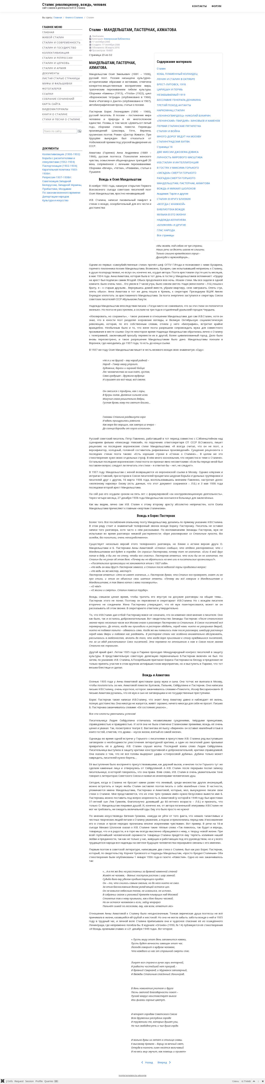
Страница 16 (165, 146)
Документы (50, 73)
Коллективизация (55, 52)
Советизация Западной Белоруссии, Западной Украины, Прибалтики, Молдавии (62, 184)
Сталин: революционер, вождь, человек (74, 4)
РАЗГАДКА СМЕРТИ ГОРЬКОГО (176, 178)
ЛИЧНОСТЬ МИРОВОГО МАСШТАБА (179, 157)
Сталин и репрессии (57, 57)
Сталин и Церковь (55, 63)
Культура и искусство (55, 200)
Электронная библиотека (117, 38)
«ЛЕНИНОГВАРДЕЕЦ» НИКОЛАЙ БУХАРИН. (184, 115)
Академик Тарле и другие (172, 193)
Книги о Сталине (54, 114)
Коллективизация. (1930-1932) (61, 154)
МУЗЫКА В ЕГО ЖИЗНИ (171, 214)
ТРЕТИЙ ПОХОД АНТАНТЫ (174, 105)
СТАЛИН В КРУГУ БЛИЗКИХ (174, 199)
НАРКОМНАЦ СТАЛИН (171, 110)
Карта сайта (51, 104)
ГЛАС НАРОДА (166, 230)
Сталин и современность (61, 42)
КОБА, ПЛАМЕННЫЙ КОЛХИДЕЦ (177, 74)
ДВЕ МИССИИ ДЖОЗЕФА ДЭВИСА (177, 152)
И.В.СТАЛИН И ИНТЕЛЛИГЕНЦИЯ (178, 162)
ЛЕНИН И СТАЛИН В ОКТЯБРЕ (176, 79)
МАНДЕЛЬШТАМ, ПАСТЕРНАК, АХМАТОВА (183, 183)
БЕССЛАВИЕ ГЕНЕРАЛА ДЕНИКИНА (179, 99)
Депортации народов (55, 196)
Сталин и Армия (54, 68)
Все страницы (165, 235)
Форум (216, 6)
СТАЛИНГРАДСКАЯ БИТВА (173, 141)
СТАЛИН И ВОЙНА (168, 131)
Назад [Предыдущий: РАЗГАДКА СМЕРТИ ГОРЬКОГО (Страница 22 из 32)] (146, 1062)
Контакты (199, 6)
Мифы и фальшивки (57, 83)
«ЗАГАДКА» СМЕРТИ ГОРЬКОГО (176, 172)
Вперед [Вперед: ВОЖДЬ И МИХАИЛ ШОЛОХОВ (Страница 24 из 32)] (165, 1062)
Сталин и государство (59, 47)
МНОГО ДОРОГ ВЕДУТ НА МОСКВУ (179, 136)
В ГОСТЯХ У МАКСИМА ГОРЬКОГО (178, 167)
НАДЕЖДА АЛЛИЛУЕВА (171, 219)
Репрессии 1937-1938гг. (57, 177)
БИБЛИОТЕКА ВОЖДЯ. (171, 209)
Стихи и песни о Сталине (61, 119)
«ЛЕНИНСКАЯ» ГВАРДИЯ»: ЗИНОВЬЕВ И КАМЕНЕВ (188, 120)
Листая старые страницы (61, 78)
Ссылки (47, 93)
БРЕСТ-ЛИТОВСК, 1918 (171, 84)
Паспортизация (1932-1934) (59, 165)
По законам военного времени (61, 192)
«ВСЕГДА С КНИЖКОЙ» (171, 204)
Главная (48, 32)
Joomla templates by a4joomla (132, 1075)
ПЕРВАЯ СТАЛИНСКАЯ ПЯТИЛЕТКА (179, 126)
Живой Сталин (53, 37)
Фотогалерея (51, 88)
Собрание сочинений (58, 98)
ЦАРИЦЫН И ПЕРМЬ (170, 89)
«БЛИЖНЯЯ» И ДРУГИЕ (171, 225)
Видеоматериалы (55, 109)
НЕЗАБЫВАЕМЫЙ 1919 (171, 94)
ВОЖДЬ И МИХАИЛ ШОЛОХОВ (176, 188)
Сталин (161, 68)
